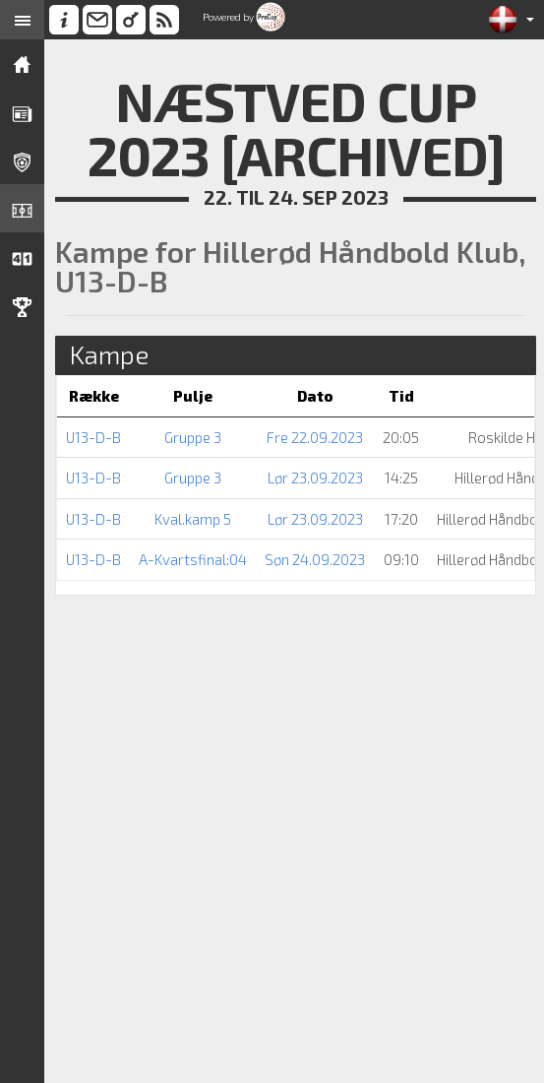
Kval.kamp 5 (192, 519)
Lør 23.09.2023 (315, 477)
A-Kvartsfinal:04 (193, 559)
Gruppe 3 (192, 437)
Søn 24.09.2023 (315, 559)
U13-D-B (93, 437)
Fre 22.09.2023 (315, 437)
